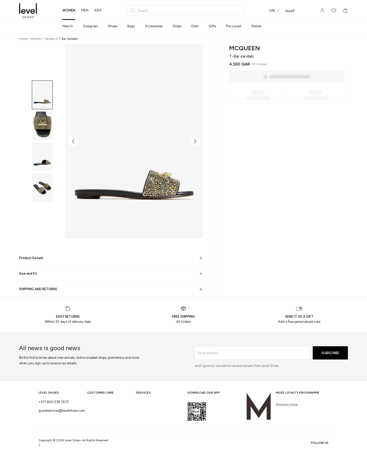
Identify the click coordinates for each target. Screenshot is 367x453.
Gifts (212, 26)
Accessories (154, 26)
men (84, 10)
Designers (90, 26)
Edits (195, 26)
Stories (256, 26)
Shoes (112, 26)
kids (98, 10)
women (68, 10)
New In (67, 26)
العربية (289, 11)
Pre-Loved (233, 26)
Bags (131, 26)
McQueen (244, 48)
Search (139, 10)
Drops (177, 26)
